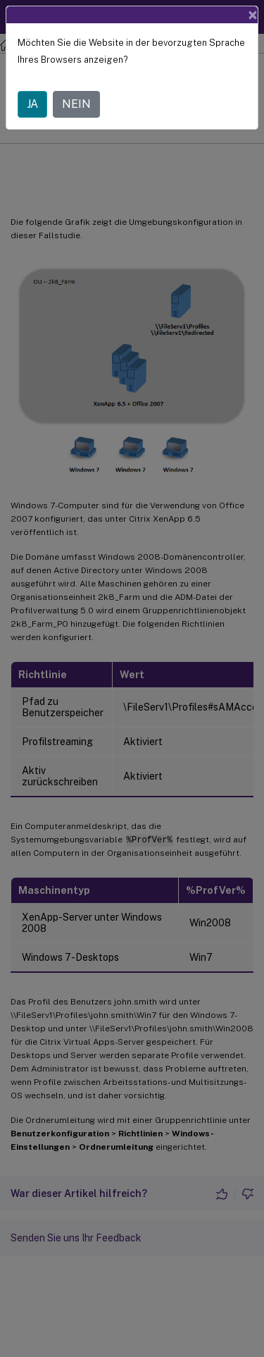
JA (32, 104)
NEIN (76, 104)
